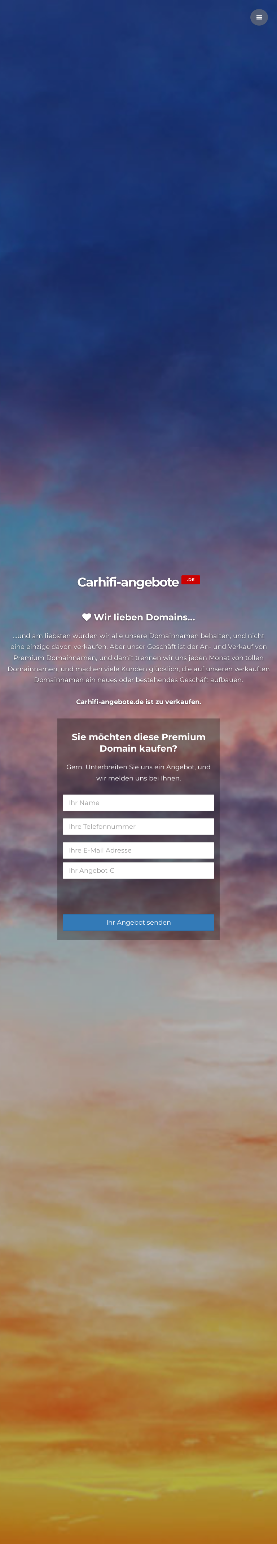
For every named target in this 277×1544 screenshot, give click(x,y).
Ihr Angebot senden (138, 922)
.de (191, 579)
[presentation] (117, 896)
